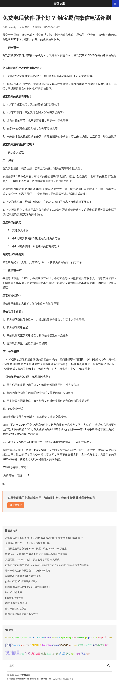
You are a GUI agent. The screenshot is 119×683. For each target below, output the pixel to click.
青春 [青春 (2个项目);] (88, 654)
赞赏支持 (16, 505)
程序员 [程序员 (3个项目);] (55, 654)
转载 (27, 27)
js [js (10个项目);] (86, 637)
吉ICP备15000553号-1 (63, 679)
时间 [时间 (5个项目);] (27, 653)
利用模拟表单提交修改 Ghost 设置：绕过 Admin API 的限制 (36, 548)
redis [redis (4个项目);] (28, 645)
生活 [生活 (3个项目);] (48, 654)
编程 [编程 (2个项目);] (78, 654)
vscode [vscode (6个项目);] (64, 645)
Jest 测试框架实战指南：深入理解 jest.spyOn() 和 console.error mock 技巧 (44, 537)
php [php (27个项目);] (9, 644)
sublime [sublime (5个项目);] (36, 645)
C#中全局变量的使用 (16, 603)
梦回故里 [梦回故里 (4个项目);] (35, 653)
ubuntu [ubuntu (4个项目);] (55, 645)
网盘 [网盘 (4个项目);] (83, 653)
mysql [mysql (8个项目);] (102, 637)
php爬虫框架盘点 (14, 597)
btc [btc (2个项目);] (30, 638)
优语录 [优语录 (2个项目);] (81, 645)
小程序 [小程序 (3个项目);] (100, 645)
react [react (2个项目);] (23, 645)
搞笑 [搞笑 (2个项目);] (22, 654)
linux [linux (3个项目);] (95, 638)
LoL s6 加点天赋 (13, 592)
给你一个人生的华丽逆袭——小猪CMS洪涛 (27, 570)
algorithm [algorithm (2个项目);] (15, 638)
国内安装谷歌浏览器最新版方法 (21, 614)
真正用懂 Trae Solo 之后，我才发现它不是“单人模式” (32, 559)
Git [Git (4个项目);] (59, 637)
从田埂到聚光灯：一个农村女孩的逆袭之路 (27, 543)
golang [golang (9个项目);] (66, 637)
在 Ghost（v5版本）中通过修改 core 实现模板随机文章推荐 (36, 554)
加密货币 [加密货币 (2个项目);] (88, 645)
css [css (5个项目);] (34, 637)
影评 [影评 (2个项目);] (106, 645)
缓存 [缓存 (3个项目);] (73, 654)
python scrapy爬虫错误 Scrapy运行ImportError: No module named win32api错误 (47, 565)
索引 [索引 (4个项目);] (68, 653)
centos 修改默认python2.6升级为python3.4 (27, 586)
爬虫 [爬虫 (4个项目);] (43, 653)
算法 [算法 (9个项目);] (62, 653)
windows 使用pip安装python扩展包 (23, 576)
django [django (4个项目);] (40, 637)
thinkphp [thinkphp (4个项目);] (46, 645)
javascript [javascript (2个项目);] (80, 638)
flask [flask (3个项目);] (54, 638)
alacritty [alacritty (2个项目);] (8, 638)
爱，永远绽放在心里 (15, 608)
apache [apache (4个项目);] (24, 637)
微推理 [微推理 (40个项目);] (12, 652)
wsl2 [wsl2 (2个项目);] (75, 645)
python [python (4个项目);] (17, 645)
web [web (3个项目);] (71, 645)
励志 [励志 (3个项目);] (94, 645)
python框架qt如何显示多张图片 (21, 581)
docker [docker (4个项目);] (48, 637)
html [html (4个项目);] (74, 637)
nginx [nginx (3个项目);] (109, 638)
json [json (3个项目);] (90, 638)
